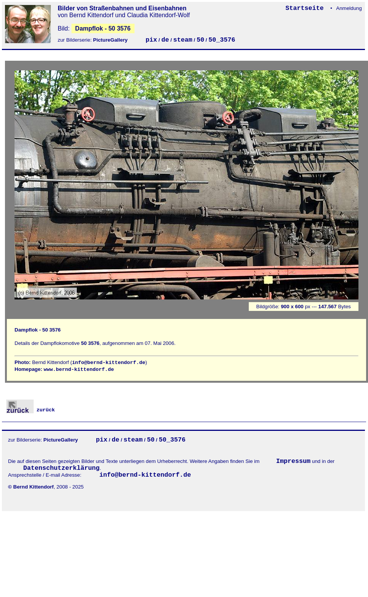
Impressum (293, 461)
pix (151, 40)
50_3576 (222, 40)
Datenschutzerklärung (61, 468)
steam (182, 40)
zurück (30, 410)
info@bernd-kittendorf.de (108, 363)
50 (200, 40)
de (165, 40)
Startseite (306, 8)
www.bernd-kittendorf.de (79, 369)
